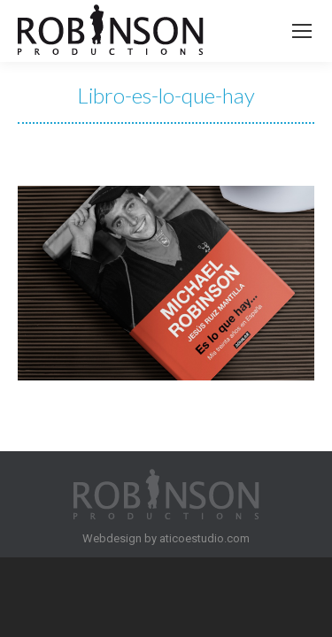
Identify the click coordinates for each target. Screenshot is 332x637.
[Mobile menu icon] (302, 31)
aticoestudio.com (204, 538)
